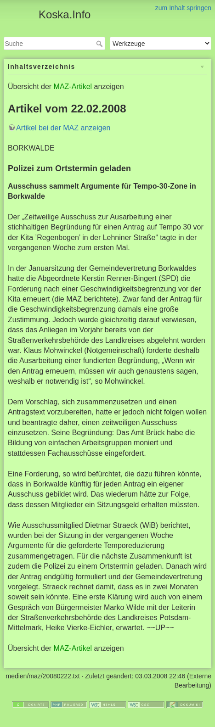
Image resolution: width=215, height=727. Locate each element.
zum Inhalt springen (183, 7)
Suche (100, 43)
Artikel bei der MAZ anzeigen (63, 128)
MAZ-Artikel (73, 86)
